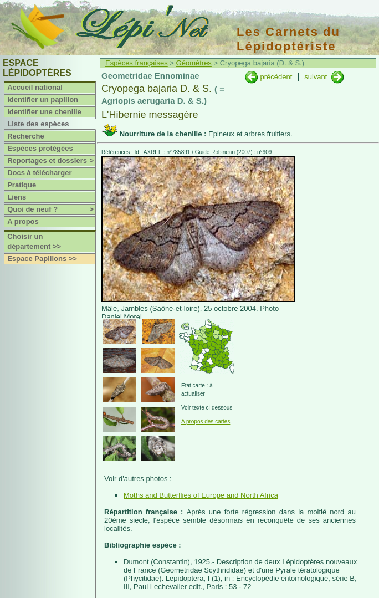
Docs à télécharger (39, 172)
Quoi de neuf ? (51, 209)
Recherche (25, 136)
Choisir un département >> (34, 241)
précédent (276, 77)
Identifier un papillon (42, 99)
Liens (16, 197)
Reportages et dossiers (51, 161)
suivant (316, 77)
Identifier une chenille (44, 112)
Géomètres (194, 63)
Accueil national (35, 87)
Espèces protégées (40, 148)
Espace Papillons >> (42, 258)
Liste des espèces (38, 124)
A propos (23, 221)
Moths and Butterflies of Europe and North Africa (201, 495)
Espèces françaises (136, 63)
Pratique (21, 185)
